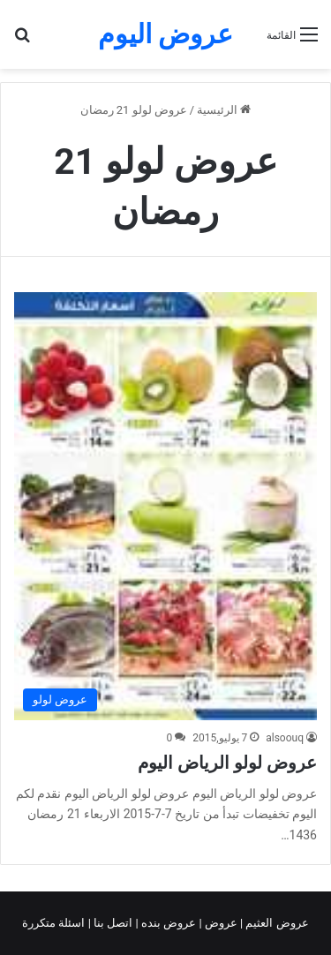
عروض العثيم (275, 922)
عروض (221, 922)
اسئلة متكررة (54, 922)
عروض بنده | (167, 922)
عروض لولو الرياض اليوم (227, 762)
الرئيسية (224, 110)
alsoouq (285, 738)
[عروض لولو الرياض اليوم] (165, 506)
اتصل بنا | (112, 922)
